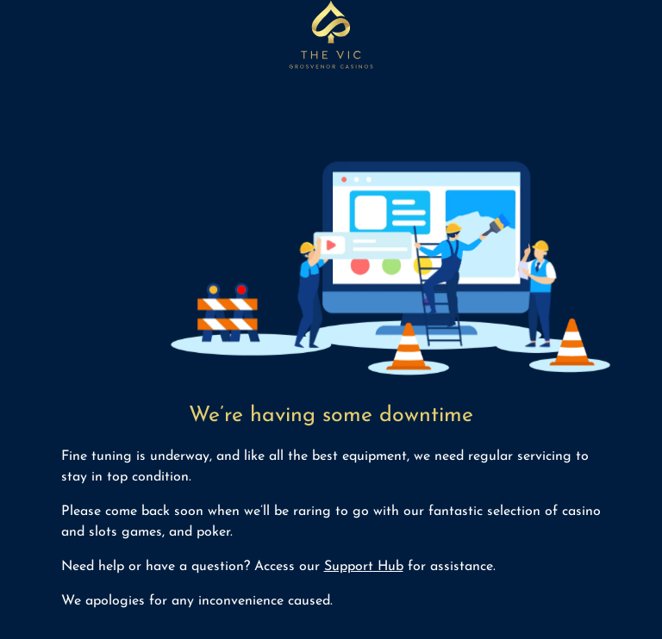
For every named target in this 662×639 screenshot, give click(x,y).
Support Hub (363, 567)
